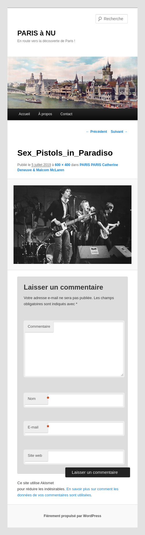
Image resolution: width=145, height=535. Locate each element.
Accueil (24, 114)
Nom (38, 399)
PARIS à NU (36, 33)
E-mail (38, 427)
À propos (45, 114)
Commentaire (39, 326)
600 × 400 (62, 165)
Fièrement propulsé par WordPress (72, 516)
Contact (66, 114)
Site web (35, 455)
